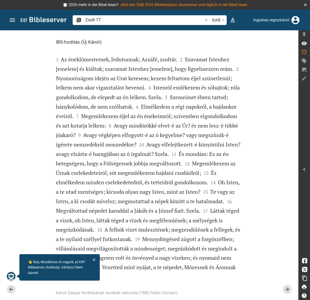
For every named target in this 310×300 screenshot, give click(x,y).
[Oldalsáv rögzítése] (304, 34)
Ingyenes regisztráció (271, 20)
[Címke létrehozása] (304, 61)
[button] (305, 4)
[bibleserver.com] (44, 20)
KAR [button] (219, 20)
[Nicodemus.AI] (11, 276)
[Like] (304, 52)
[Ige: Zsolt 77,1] (304, 43)
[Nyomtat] (304, 287)
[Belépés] (295, 20)
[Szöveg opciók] (233, 20)
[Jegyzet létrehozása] (304, 78)
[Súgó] (304, 295)
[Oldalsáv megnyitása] (304, 169)
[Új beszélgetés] (304, 69)
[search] (144, 19)
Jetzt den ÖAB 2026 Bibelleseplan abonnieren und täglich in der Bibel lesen (183, 4)
